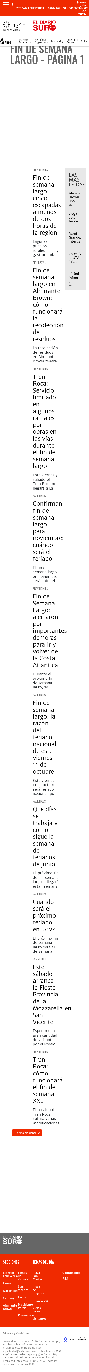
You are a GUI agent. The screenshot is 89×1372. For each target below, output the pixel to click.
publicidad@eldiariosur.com (21, 1351)
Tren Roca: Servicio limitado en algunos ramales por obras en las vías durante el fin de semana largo (45, 421)
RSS (65, 1279)
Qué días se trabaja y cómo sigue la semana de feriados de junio (45, 837)
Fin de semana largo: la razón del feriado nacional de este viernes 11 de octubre (44, 737)
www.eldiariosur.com (16, 1341)
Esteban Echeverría (25, 41)
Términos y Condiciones (16, 1333)
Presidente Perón (25, 1306)
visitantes (39, 1318)
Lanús (7, 1283)
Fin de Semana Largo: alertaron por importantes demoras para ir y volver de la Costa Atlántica (50, 631)
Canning (54, 8)
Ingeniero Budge (72, 41)
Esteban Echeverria (29, 8)
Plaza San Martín (37, 1276)
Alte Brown (39, 262)
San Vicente (39, 959)
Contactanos (71, 1273)
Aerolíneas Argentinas (41, 41)
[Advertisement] (44, 119)
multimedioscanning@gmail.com (22, 1347)
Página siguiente (25, 1133)
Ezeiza (22, 1297)
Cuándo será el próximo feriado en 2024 (44, 915)
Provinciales (40, 170)
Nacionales (39, 496)
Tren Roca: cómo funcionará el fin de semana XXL (48, 1080)
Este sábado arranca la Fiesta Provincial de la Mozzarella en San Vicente (52, 994)
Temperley (57, 41)
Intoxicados (40, 1300)
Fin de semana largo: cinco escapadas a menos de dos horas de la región (47, 205)
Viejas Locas (37, 1309)
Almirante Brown (10, 1307)
